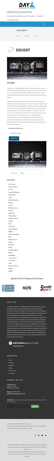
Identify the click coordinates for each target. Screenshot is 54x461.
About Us (11, 362)
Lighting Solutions (16, 133)
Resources (14, 173)
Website (14, 138)
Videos (22, 173)
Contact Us (11, 373)
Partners (27, 36)
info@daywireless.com (18, 393)
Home (17, 36)
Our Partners (12, 370)
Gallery (10, 368)
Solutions (11, 365)
